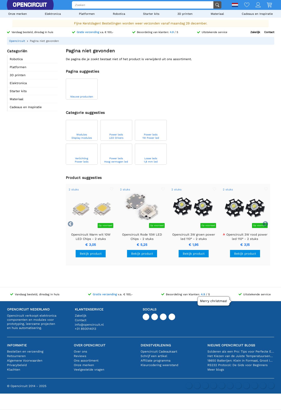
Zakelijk (255, 32)
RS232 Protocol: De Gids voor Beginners (237, 365)
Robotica (119, 13)
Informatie (17, 345)
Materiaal (217, 13)
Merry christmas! (213, 301)
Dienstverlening (156, 345)
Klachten (13, 369)
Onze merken (17, 13)
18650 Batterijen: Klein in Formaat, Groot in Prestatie (240, 360)
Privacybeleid (17, 365)
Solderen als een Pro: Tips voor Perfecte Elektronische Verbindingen (240, 351)
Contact (269, 32)
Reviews (80, 356)
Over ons (80, 351)
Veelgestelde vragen (89, 369)
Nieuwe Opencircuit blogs (231, 345)
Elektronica (53, 13)
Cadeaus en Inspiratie (257, 13)
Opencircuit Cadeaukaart (159, 351)
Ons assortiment (86, 360)
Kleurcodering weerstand (159, 365)
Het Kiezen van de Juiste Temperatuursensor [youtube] (240, 356)
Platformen (87, 13)
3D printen (185, 13)
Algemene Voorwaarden (24, 360)
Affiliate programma (155, 360)
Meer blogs (215, 369)
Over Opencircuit (89, 345)
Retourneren (16, 356)
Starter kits (151, 13)
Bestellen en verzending (25, 351)
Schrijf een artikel (154, 356)
